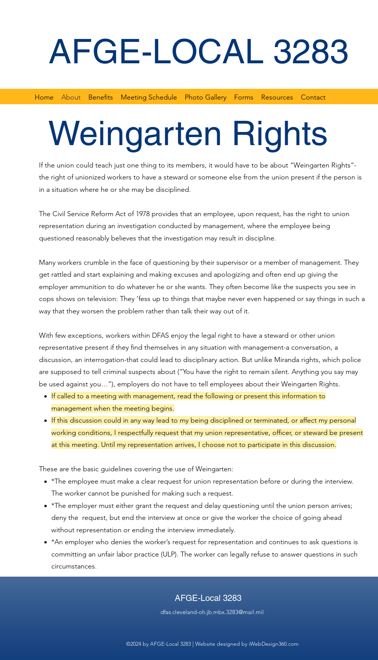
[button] (243, 97)
